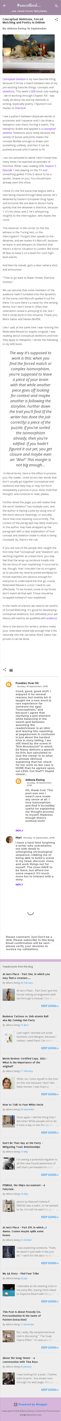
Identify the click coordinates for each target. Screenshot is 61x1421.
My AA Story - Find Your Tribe (21, 1273)
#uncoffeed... (29, 5)
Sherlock (20, 108)
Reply (19, 830)
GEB (33, 91)
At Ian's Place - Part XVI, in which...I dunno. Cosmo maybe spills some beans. (25, 1231)
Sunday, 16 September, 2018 (32, 686)
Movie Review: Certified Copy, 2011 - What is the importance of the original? (25, 1062)
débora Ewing (35, 779)
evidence (51, 618)
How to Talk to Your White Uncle (23, 1104)
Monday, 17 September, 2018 (38, 837)
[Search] (56, 6)
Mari (19, 837)
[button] (56, 20)
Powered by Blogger (30, 1404)
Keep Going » (49, 1006)
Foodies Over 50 (27, 683)
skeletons (8, 91)
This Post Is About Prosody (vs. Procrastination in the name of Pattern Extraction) (22, 1315)
